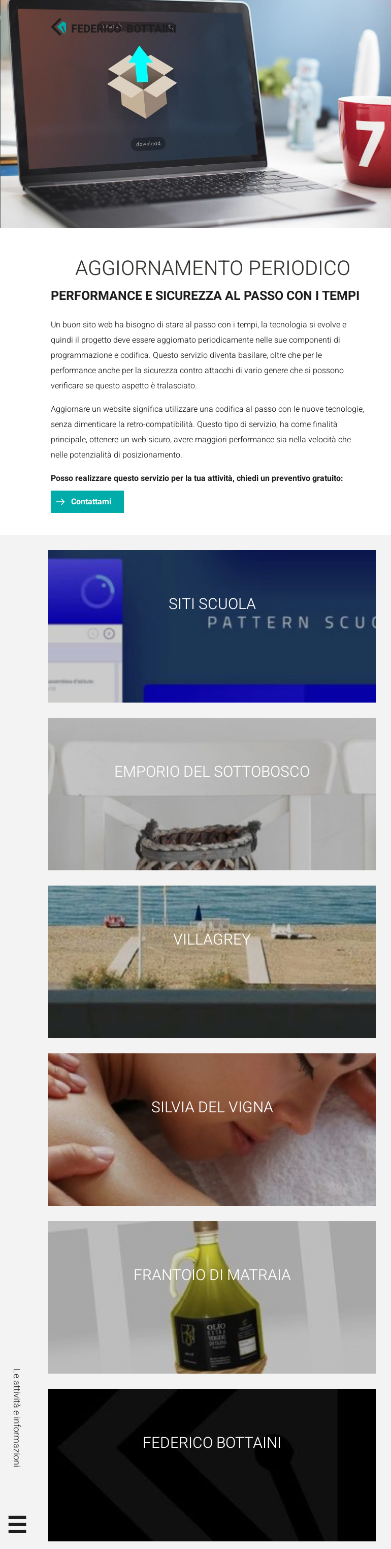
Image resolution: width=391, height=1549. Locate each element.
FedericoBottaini (123, 29)
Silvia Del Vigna (212, 1107)
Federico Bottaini (212, 1443)
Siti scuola (212, 604)
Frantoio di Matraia (212, 1275)
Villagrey (212, 940)
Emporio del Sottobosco (212, 772)
